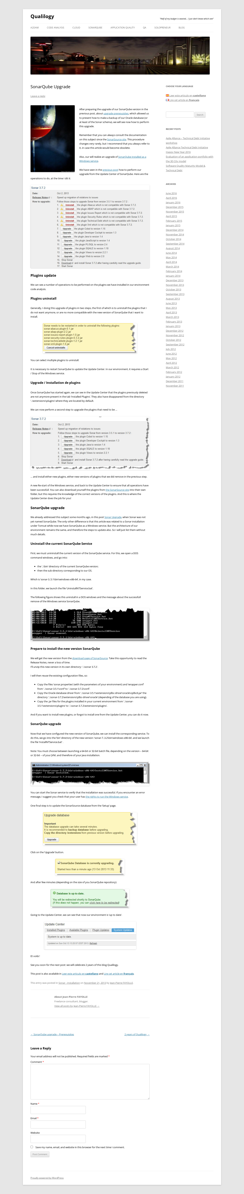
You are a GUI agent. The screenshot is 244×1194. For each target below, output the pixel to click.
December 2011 (174, 381)
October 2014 (173, 239)
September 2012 (175, 344)
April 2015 (171, 216)
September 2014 (175, 243)
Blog (182, 27)
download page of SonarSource (90, 658)
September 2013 (175, 294)
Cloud (76, 27)
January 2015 (173, 225)
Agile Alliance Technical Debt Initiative (187, 147)
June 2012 (171, 353)
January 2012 (173, 376)
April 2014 (171, 262)
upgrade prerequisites (116, 113)
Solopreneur (162, 27)
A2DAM (34, 27)
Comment (37, 1062)
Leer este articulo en (80, 973)
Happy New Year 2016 (178, 152)
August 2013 (173, 298)
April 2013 (171, 312)
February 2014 (174, 271)
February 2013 (174, 321)
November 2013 (175, 285)
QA (144, 27)
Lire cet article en (119, 973)
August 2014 (173, 248)
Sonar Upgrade (112, 517)
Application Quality (123, 27)
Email (34, 1118)
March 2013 (172, 317)
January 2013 (173, 326)
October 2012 (173, 340)
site (127, 490)
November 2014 (175, 234)
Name (34, 1103)
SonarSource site (116, 139)
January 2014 (173, 275)
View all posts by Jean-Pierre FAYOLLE (77, 1006)
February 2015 (174, 220)
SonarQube (95, 27)
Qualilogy (42, 16)
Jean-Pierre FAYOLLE (121, 983)
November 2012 (175, 335)
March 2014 (172, 266)
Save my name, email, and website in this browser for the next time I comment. (80, 1147)
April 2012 (171, 363)
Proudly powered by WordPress (47, 1177)
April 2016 (171, 198)
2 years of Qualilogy (137, 1034)
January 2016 (173, 202)
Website (35, 1132)
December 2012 (174, 330)
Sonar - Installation (69, 983)
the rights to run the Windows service (107, 796)
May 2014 (171, 257)
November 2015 (175, 211)
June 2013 (171, 303)
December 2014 (174, 230)
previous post (110, 169)
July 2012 (171, 349)
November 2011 (175, 385)
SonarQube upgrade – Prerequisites (52, 1034)
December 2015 (174, 207)
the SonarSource (115, 490)
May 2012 (171, 358)
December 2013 (174, 280)
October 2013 (173, 289)
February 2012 (174, 372)
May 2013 (171, 308)
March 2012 (172, 367)
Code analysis (55, 27)
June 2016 (171, 193)
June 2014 (171, 253)
